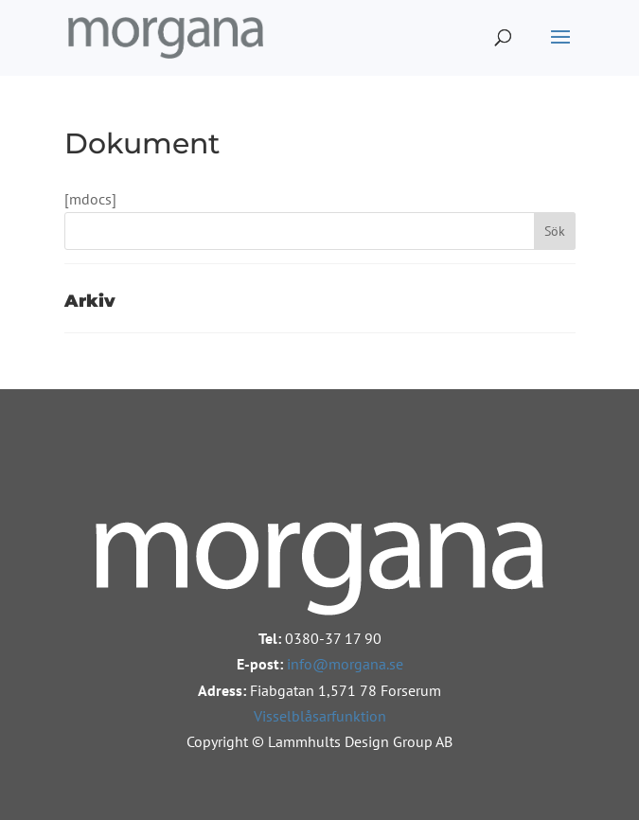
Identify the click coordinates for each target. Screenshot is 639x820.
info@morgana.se (345, 663)
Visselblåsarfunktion (320, 715)
